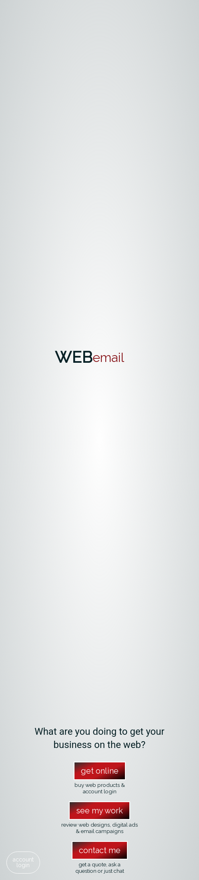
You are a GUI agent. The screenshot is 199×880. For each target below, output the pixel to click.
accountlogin (23, 862)
